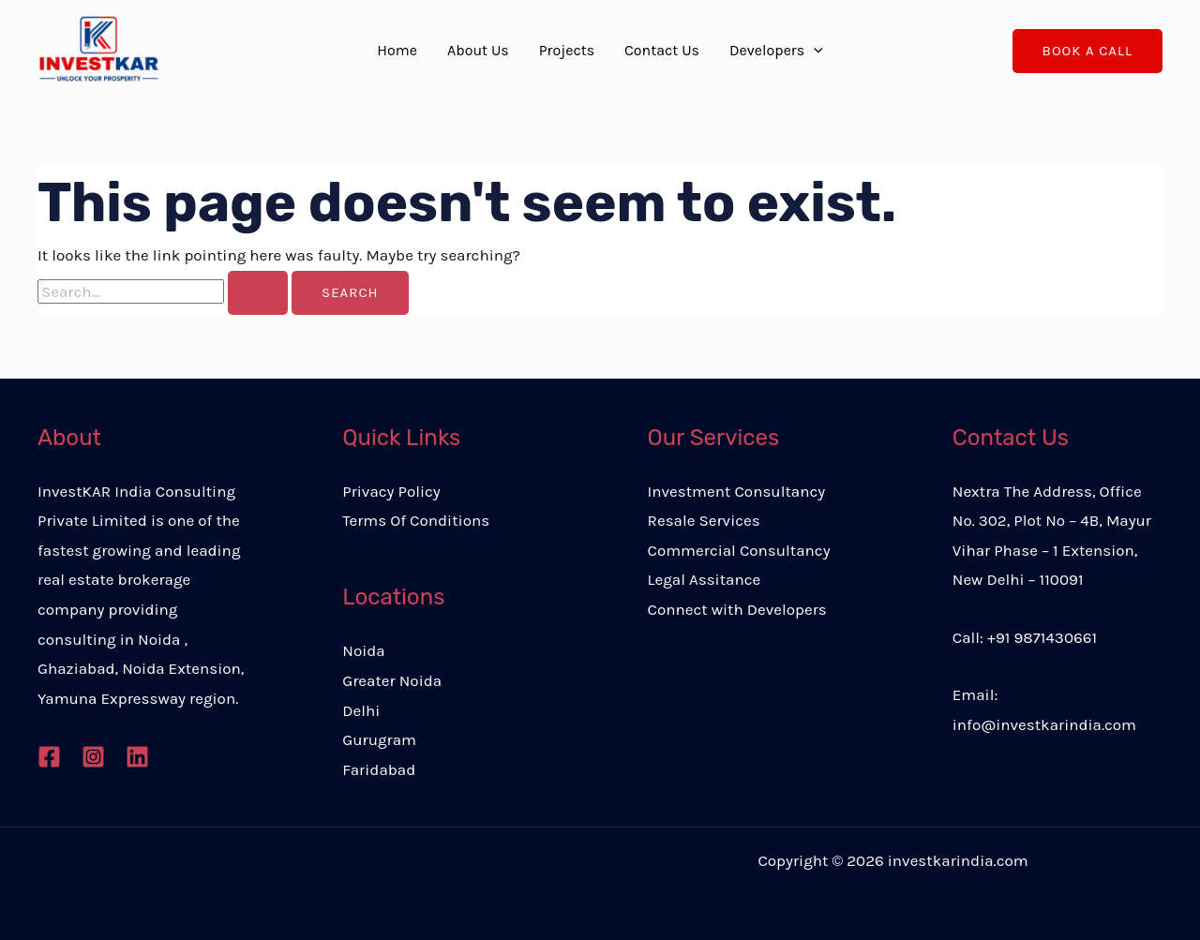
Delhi (361, 710)
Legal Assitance (704, 579)
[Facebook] (49, 756)
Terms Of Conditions (415, 520)
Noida (363, 650)
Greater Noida (392, 680)
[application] (813, 50)
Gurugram (379, 739)
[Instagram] (93, 756)
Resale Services (704, 520)
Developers (776, 50)
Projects (566, 50)
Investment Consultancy (737, 491)
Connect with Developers (737, 609)
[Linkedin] (137, 756)
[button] (1087, 51)
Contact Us (661, 50)
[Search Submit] (258, 293)
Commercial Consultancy (739, 550)
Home (397, 50)
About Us (478, 50)
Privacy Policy (391, 491)
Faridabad (378, 769)
